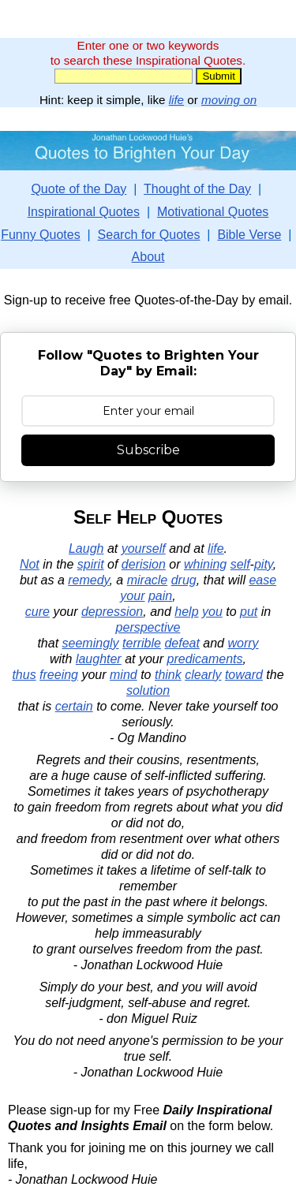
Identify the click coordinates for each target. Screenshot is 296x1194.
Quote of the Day (78, 189)
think (168, 674)
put (248, 611)
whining (205, 564)
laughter (99, 659)
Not (29, 564)
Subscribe (148, 449)
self (240, 564)
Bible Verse (249, 234)
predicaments (205, 659)
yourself (144, 548)
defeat (181, 643)
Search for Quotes (149, 234)
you (212, 611)
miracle (147, 580)
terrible (141, 643)
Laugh (86, 548)
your (132, 596)
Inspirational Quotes (84, 211)
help (186, 611)
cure (37, 611)
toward (244, 674)
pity (263, 564)
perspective (148, 627)
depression (112, 611)
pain (160, 596)
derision (144, 564)
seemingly (90, 643)
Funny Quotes (41, 234)
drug (184, 580)
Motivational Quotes (212, 211)
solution (148, 690)
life (176, 99)
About (148, 256)
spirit (90, 564)
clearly (203, 674)
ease (262, 580)
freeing (58, 674)
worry (242, 643)
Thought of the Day (197, 189)
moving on (229, 99)
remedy (88, 580)
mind (123, 674)
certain (74, 706)
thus (24, 674)
